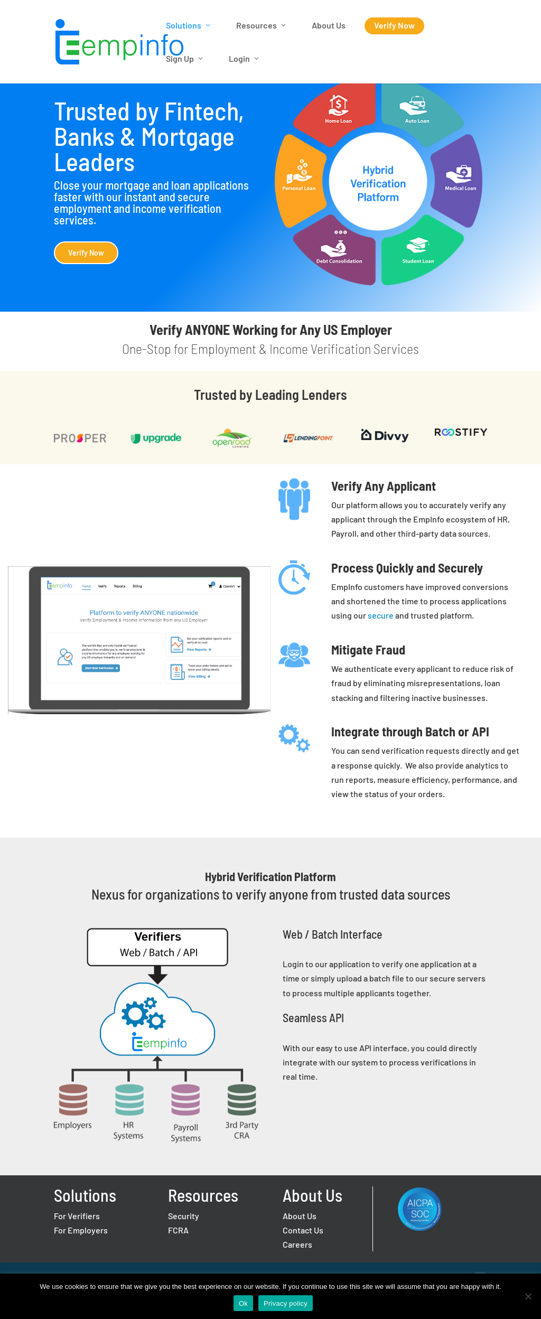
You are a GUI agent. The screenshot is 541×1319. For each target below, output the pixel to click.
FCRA (178, 1230)
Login (239, 58)
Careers (297, 1244)
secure (381, 615)
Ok (243, 1303)
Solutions (183, 25)
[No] (528, 1296)
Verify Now (394, 25)
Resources (256, 25)
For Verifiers (77, 1216)
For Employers (81, 1230)
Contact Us (303, 1230)
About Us (329, 25)
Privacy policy (285, 1303)
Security (183, 1216)
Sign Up (180, 58)
